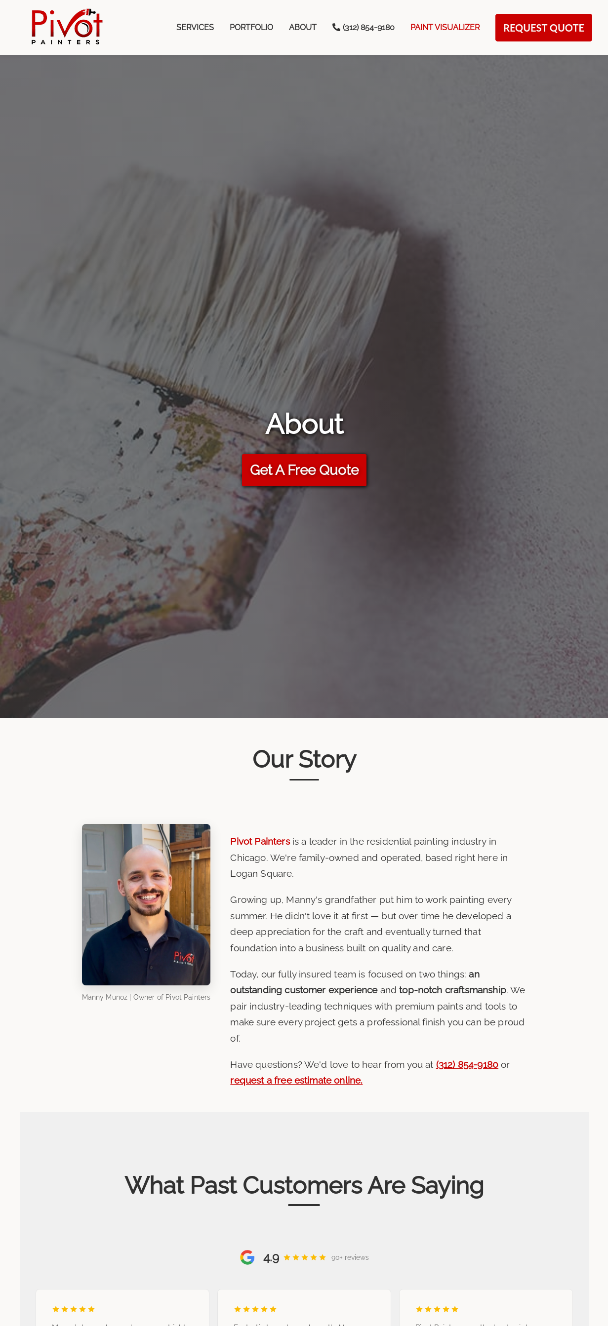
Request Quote (543, 28)
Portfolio (251, 27)
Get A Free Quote (304, 470)
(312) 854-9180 (467, 1064)
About (303, 27)
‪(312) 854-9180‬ (363, 27)
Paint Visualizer (445, 27)
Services (195, 27)
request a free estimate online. (296, 1080)
